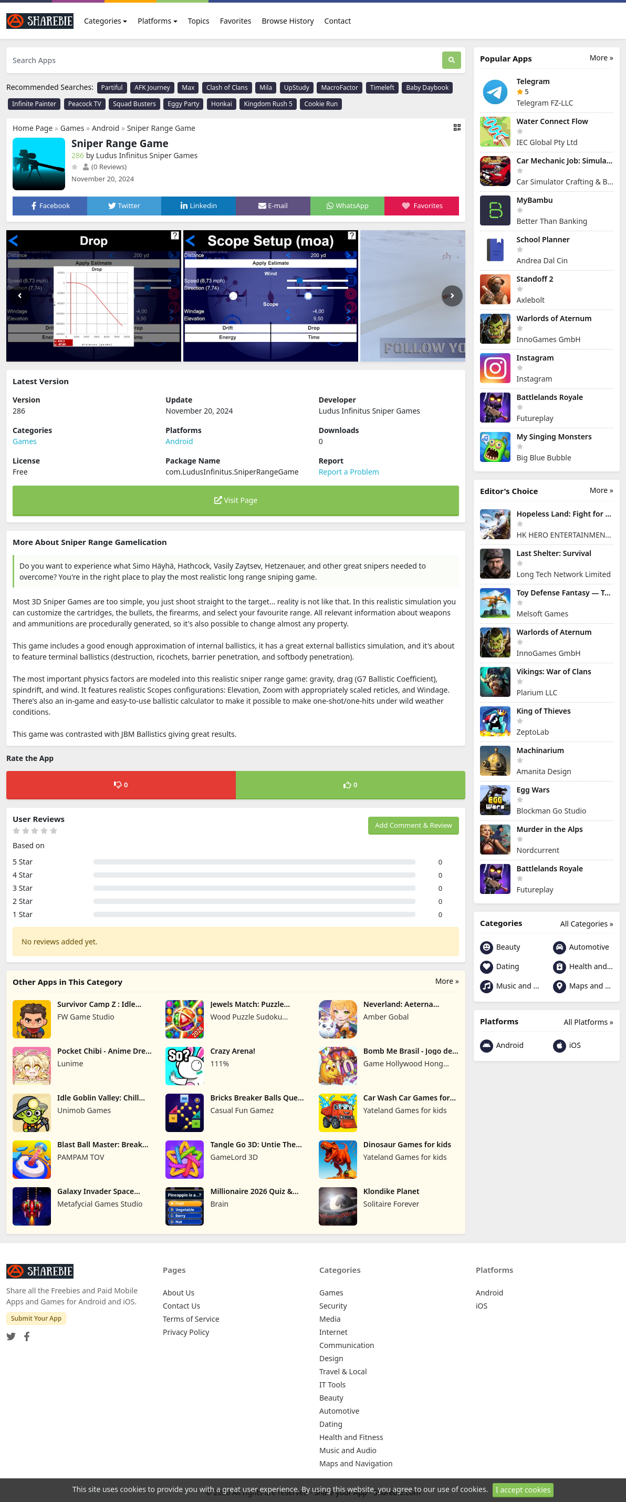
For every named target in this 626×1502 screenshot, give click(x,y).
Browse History (288, 21)
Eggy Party (183, 103)
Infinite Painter (34, 103)
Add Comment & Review (413, 825)
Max (188, 87)
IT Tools (332, 1385)
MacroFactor (339, 87)
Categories (102, 21)
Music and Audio (510, 986)
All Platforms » (588, 1022)
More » (447, 981)
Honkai (221, 103)
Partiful (112, 87)
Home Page (33, 128)
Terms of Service (191, 1319)
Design (331, 1358)
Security (333, 1306)
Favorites (236, 21)
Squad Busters (134, 103)
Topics (199, 21)
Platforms (154, 21)
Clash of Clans (227, 87)
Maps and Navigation (583, 986)
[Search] (451, 60)
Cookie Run (321, 103)
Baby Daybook (427, 87)
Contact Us (181, 1306)
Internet (333, 1332)
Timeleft (382, 87)
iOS (567, 1046)
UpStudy (296, 87)
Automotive (581, 947)
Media (330, 1319)
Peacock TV (84, 103)
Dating (499, 967)
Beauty (500, 947)
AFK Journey (152, 87)
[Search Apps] (224, 60)
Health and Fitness (583, 967)
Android (105, 128)
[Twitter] (11, 1334)
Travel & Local (343, 1371)
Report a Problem (349, 472)
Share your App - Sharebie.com (367, 1492)
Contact (338, 21)
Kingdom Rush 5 (268, 103)
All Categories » (586, 924)
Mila (265, 87)
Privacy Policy (186, 1332)
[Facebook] (25, 1334)
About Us (178, 1293)
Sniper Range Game (161, 128)
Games (72, 128)
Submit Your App (36, 1318)
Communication (346, 1345)
